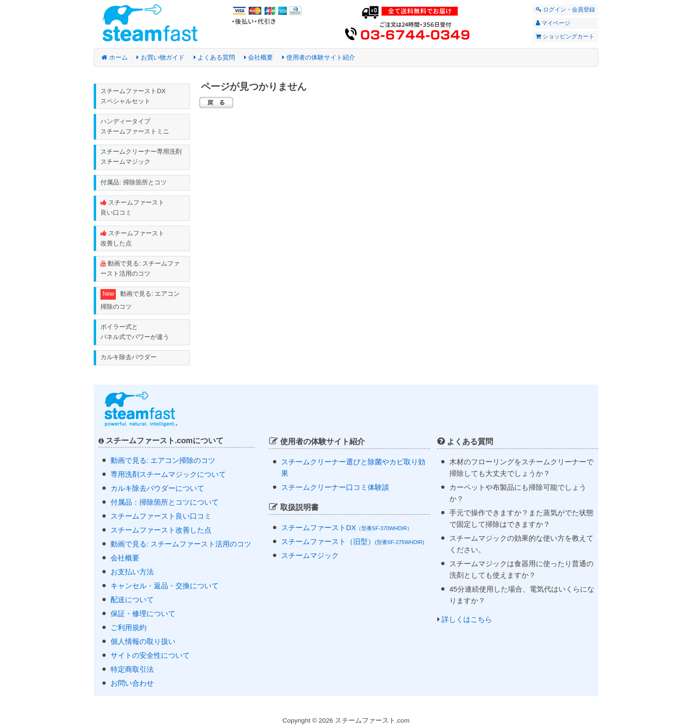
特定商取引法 (132, 670)
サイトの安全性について (150, 656)
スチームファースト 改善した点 (133, 238)
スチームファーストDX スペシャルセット (133, 96)
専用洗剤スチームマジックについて (168, 475)
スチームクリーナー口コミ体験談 (335, 489)
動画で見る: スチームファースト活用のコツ (140, 269)
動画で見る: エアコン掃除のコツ (140, 300)
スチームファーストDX (346, 528)
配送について (132, 600)
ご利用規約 (129, 628)
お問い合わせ (132, 684)
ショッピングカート (562, 37)
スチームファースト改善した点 (161, 531)
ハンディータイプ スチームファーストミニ (135, 126)
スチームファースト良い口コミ (161, 517)
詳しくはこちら (467, 621)
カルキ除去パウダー (129, 358)
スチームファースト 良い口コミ (133, 208)
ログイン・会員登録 (563, 9)
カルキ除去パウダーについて (157, 489)
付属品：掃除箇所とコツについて (165, 503)
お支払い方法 (132, 573)
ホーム (114, 57)
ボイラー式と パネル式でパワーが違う (135, 332)
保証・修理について (143, 614)
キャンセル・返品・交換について (165, 586)
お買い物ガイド (160, 57)
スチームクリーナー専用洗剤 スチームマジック (141, 157)
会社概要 (258, 57)
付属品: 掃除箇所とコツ (134, 182)
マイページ (550, 23)
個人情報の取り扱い (143, 642)
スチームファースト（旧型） (352, 542)
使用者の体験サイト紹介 (318, 57)
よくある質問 (214, 57)
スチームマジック (310, 556)
